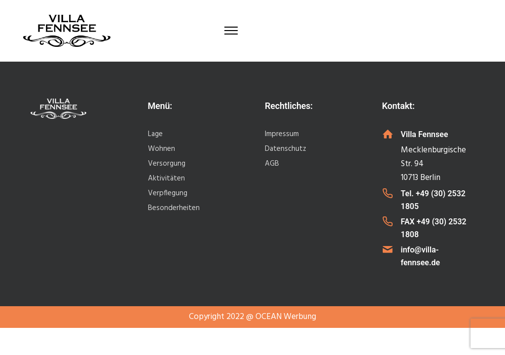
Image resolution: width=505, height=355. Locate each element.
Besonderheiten (174, 208)
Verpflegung (167, 193)
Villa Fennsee (424, 134)
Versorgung (166, 164)
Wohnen (161, 149)
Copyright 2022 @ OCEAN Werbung (252, 316)
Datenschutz (285, 149)
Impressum (282, 134)
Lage (155, 134)
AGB (272, 164)
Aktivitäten (166, 178)
